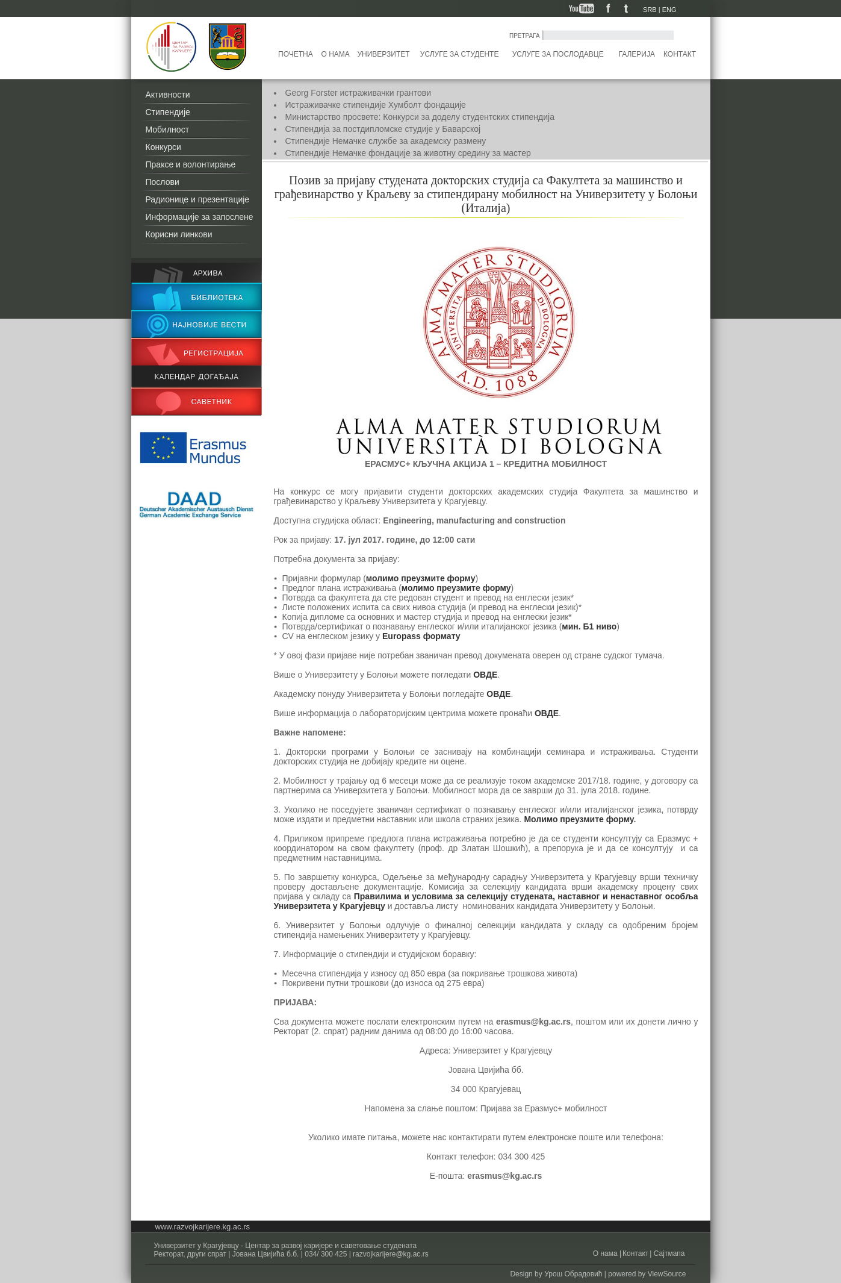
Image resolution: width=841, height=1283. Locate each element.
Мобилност (168, 129)
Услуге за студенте (459, 54)
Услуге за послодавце (558, 54)
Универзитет (383, 54)
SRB (650, 9)
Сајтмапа (667, 1253)
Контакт (679, 54)
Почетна (295, 54)
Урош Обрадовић (573, 1274)
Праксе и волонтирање (191, 164)
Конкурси (163, 147)
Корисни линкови (179, 234)
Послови (162, 182)
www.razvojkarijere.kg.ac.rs (202, 1226)
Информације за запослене (199, 217)
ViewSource (667, 1274)
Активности (168, 94)
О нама (335, 54)
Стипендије (168, 112)
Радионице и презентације (198, 199)
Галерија (636, 54)
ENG (669, 9)
